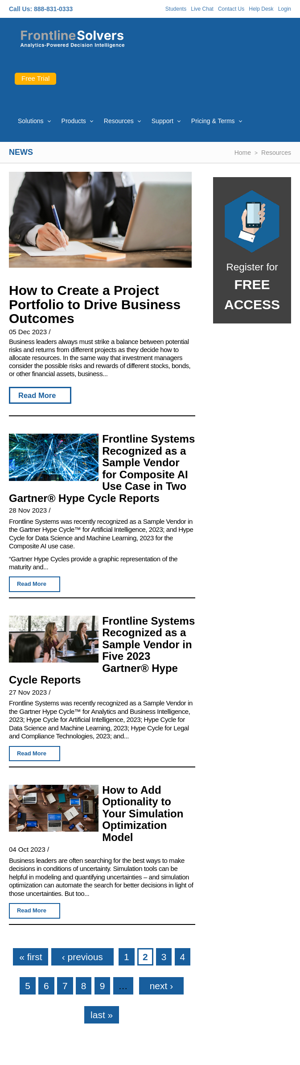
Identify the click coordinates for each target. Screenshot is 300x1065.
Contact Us (231, 9)
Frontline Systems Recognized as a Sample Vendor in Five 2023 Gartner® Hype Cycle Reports (102, 650)
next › (161, 986)
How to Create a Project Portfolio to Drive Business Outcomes (95, 304)
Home (242, 152)
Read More (37, 395)
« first (30, 957)
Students (175, 9)
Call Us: (20, 8)
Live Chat (202, 9)
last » (101, 1015)
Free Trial (35, 78)
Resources (119, 120)
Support (162, 120)
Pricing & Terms (213, 120)
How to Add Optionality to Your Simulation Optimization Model (142, 813)
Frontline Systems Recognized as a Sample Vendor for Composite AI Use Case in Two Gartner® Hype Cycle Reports (102, 468)
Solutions (31, 120)
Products (74, 120)
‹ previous (82, 957)
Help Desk (261, 9)
